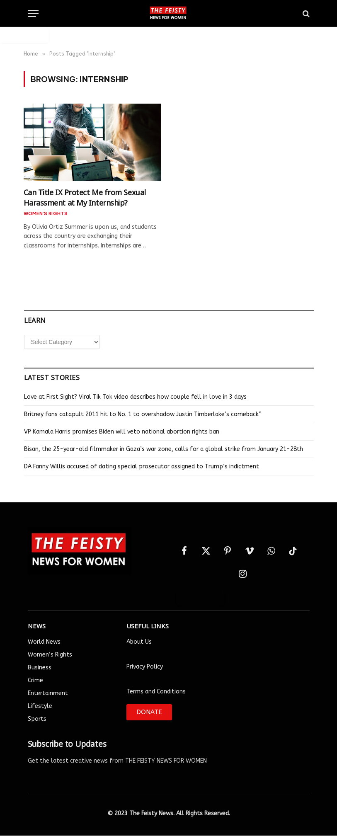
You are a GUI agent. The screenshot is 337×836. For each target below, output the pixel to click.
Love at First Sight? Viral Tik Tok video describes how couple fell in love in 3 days (135, 396)
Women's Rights (46, 213)
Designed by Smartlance (168, 831)
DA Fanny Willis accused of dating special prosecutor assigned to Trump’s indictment (141, 466)
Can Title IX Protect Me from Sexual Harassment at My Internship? (85, 197)
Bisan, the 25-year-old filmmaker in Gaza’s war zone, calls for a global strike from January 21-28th (163, 449)
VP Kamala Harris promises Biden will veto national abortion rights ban (121, 431)
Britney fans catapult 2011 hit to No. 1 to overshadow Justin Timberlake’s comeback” (143, 414)
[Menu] (33, 13)
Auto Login (24, 35)
